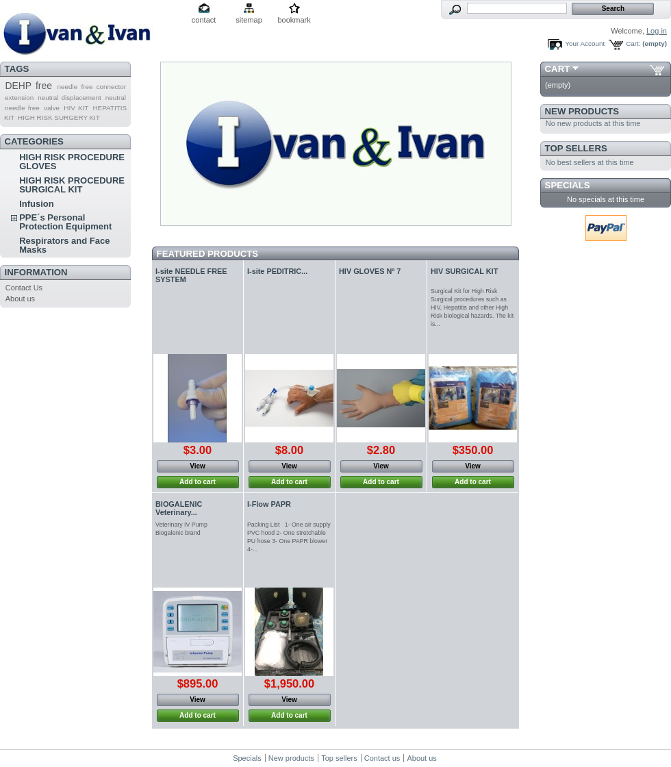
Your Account (585, 43)
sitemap (249, 20)
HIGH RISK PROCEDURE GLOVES (72, 161)
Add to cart (197, 482)
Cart (557, 69)
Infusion (36, 204)
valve (52, 108)
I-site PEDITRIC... (277, 271)
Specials (567, 185)
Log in (656, 31)
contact (204, 20)
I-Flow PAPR (269, 504)
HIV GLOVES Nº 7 (370, 271)
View (197, 466)
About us (20, 298)
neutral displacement (69, 97)
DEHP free (28, 85)
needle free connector (91, 86)
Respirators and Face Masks (64, 245)
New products (582, 111)
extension (19, 97)
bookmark (293, 20)
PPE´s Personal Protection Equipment (65, 221)
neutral (115, 97)
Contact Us (23, 288)
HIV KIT (76, 108)
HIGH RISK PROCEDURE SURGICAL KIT (72, 184)
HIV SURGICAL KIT (464, 271)
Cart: (633, 43)
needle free (22, 108)
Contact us (382, 758)
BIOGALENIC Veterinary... (178, 508)
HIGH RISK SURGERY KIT (59, 117)
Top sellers (576, 148)
